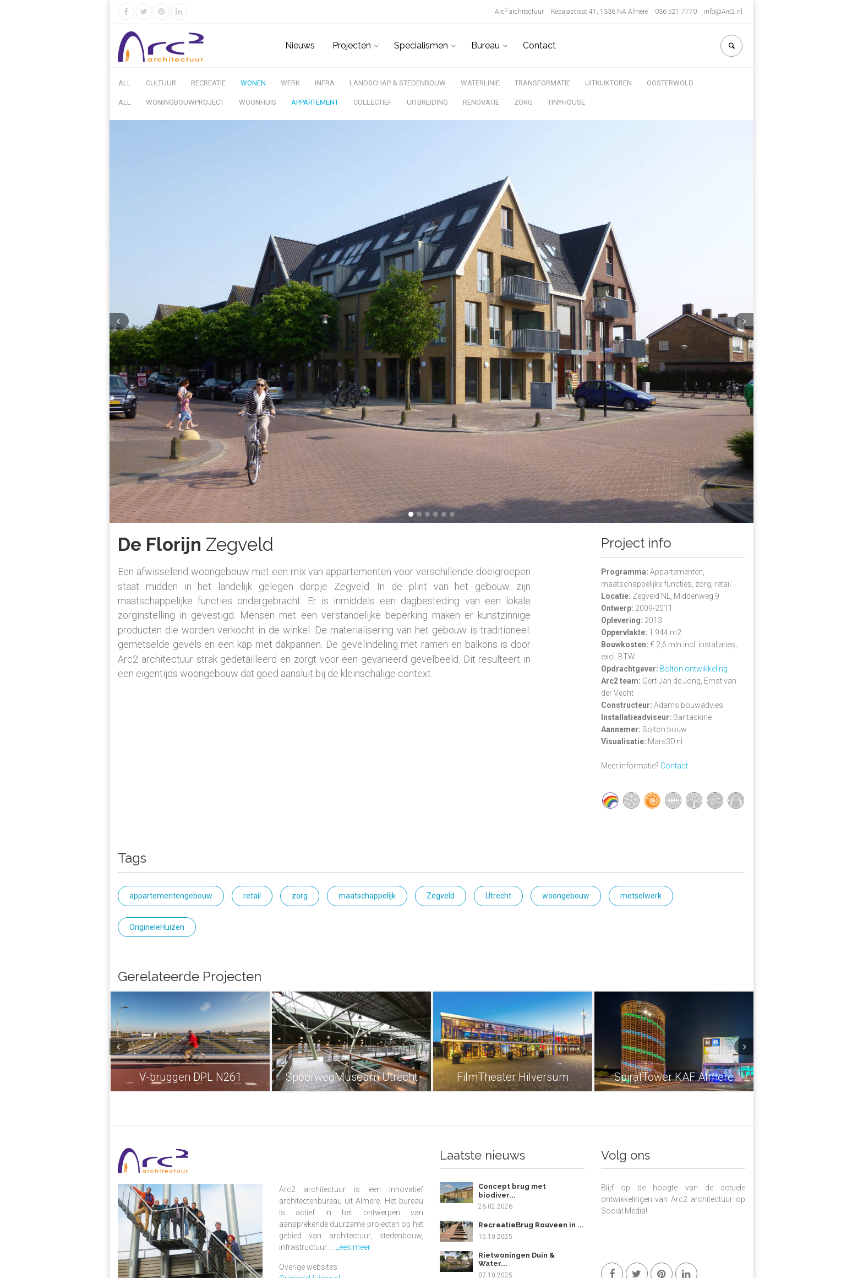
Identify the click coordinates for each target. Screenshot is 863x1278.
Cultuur (161, 83)
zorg (300, 895)
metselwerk (641, 895)
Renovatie (481, 102)
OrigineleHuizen (156, 927)
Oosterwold (670, 83)
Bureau (485, 45)
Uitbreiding (427, 102)
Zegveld (441, 895)
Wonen (253, 83)
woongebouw (565, 895)
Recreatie (208, 83)
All (124, 83)
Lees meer (352, 1247)
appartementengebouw (170, 895)
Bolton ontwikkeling (694, 668)
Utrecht (498, 895)
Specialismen (421, 45)
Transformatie (542, 83)
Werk (290, 83)
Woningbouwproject (185, 102)
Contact (539, 45)
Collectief (372, 102)
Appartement (314, 102)
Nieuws (300, 45)
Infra (325, 83)
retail (252, 895)
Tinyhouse (566, 102)
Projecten (351, 45)
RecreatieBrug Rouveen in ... (531, 1225)
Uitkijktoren (608, 83)
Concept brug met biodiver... (512, 1190)
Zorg (523, 102)
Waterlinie (480, 83)
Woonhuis (257, 102)
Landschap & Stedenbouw (397, 83)
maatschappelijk (367, 895)
